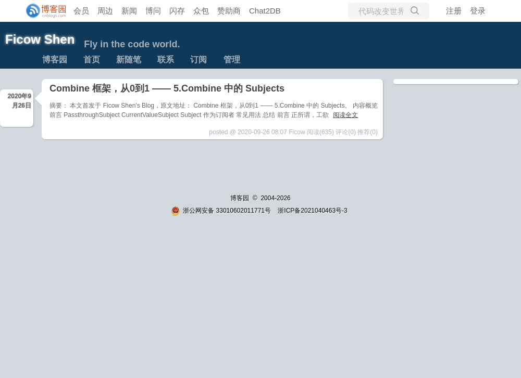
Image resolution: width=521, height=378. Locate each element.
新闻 (129, 10)
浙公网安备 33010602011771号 (221, 210)
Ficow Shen (40, 39)
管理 (232, 59)
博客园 (54, 59)
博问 (153, 10)
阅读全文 (345, 115)
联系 (165, 59)
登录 (478, 10)
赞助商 (229, 10)
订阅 (198, 59)
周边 (105, 10)
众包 (201, 10)
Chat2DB (265, 10)
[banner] (42, 11)
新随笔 (128, 59)
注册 (454, 10)
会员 (81, 10)
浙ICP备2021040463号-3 (312, 210)
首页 (91, 59)
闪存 (177, 10)
